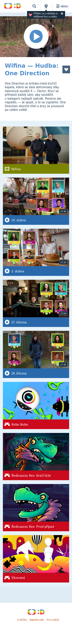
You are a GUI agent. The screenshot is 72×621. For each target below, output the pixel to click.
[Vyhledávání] (34, 6)
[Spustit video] (36, 36)
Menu (61, 6)
